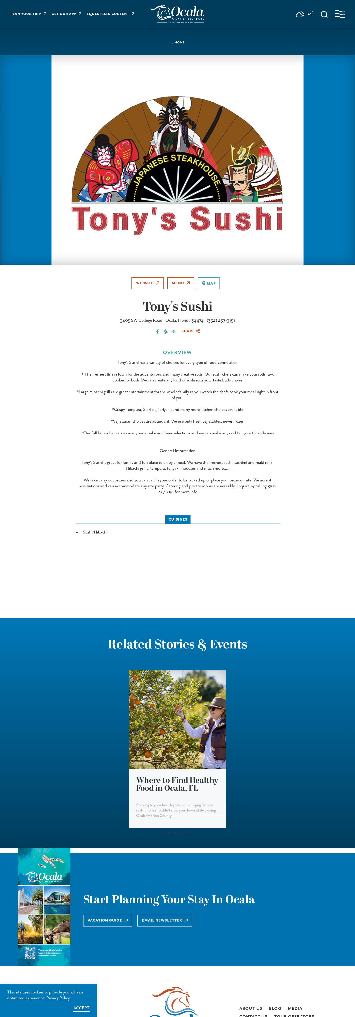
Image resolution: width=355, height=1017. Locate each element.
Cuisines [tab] (178, 519)
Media (295, 1008)
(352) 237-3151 (221, 320)
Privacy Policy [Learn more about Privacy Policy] (58, 998)
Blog (275, 1008)
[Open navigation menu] (340, 14)
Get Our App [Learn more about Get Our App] (66, 14)
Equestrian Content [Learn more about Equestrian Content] (110, 14)
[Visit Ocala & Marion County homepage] (177, 14)
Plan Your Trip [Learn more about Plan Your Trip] (28, 14)
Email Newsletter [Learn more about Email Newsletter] (166, 920)
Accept (81, 1008)
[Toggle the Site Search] (324, 14)
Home (178, 42)
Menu (181, 283)
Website (147, 283)
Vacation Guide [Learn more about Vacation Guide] (108, 920)
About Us (250, 1008)
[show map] (209, 283)
